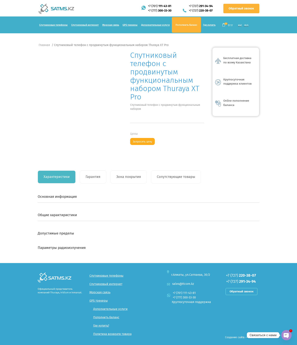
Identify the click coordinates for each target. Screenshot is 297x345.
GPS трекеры (130, 24)
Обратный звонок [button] (241, 8)
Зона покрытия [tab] (128, 177)
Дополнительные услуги (155, 24)
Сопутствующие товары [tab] (176, 177)
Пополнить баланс (186, 24)
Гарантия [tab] (93, 177)
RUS (246, 25)
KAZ (240, 25)
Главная (44, 45)
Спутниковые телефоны (53, 24)
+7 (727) (201, 6)
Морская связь (110, 24)
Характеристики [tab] (57, 177)
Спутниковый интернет (85, 24)
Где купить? (101, 325)
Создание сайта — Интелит (241, 337)
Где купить (209, 24)
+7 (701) (159, 6)
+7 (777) (159, 10)
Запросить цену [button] (142, 141)
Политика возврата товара (112, 334)
